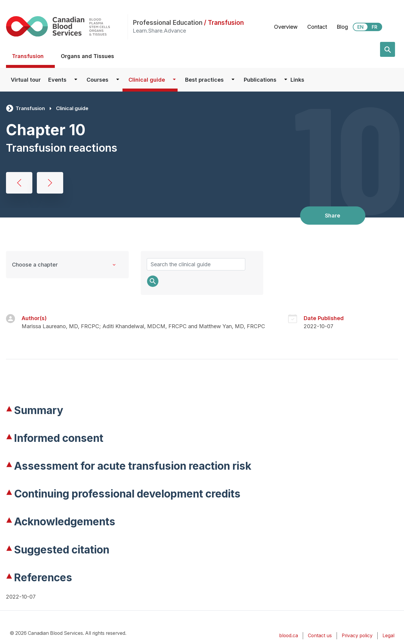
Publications (260, 80)
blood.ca (288, 635)
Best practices (204, 80)
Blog (342, 27)
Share (332, 215)
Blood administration (19, 183)
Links (297, 80)
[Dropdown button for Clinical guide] (174, 80)
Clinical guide (146, 80)
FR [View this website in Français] (374, 27)
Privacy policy (357, 635)
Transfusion (28, 56)
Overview (286, 27)
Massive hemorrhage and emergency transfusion (50, 183)
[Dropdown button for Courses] (117, 80)
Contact (317, 27)
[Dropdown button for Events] (75, 80)
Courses (97, 80)
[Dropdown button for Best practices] (233, 80)
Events (57, 80)
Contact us (320, 635)
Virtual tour (26, 80)
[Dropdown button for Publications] (285, 80)
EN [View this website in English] (360, 27)
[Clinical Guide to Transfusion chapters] (67, 264)
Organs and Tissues (87, 56)
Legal (388, 635)
